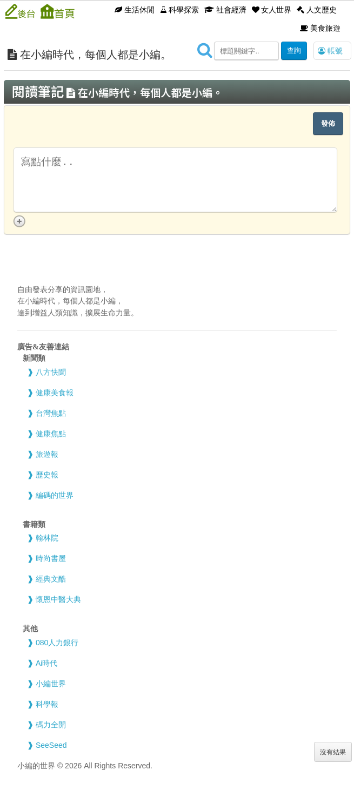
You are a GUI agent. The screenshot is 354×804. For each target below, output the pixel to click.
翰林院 (47, 537)
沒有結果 (333, 752)
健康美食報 (55, 392)
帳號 (330, 50)
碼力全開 (51, 724)
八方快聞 (51, 372)
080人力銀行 (57, 642)
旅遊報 (47, 454)
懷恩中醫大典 (58, 599)
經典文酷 (51, 579)
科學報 (47, 704)
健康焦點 (51, 433)
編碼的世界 (55, 495)
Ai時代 (46, 663)
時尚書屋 (51, 558)
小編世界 (51, 683)
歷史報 (47, 474)
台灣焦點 (51, 413)
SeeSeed (51, 745)
